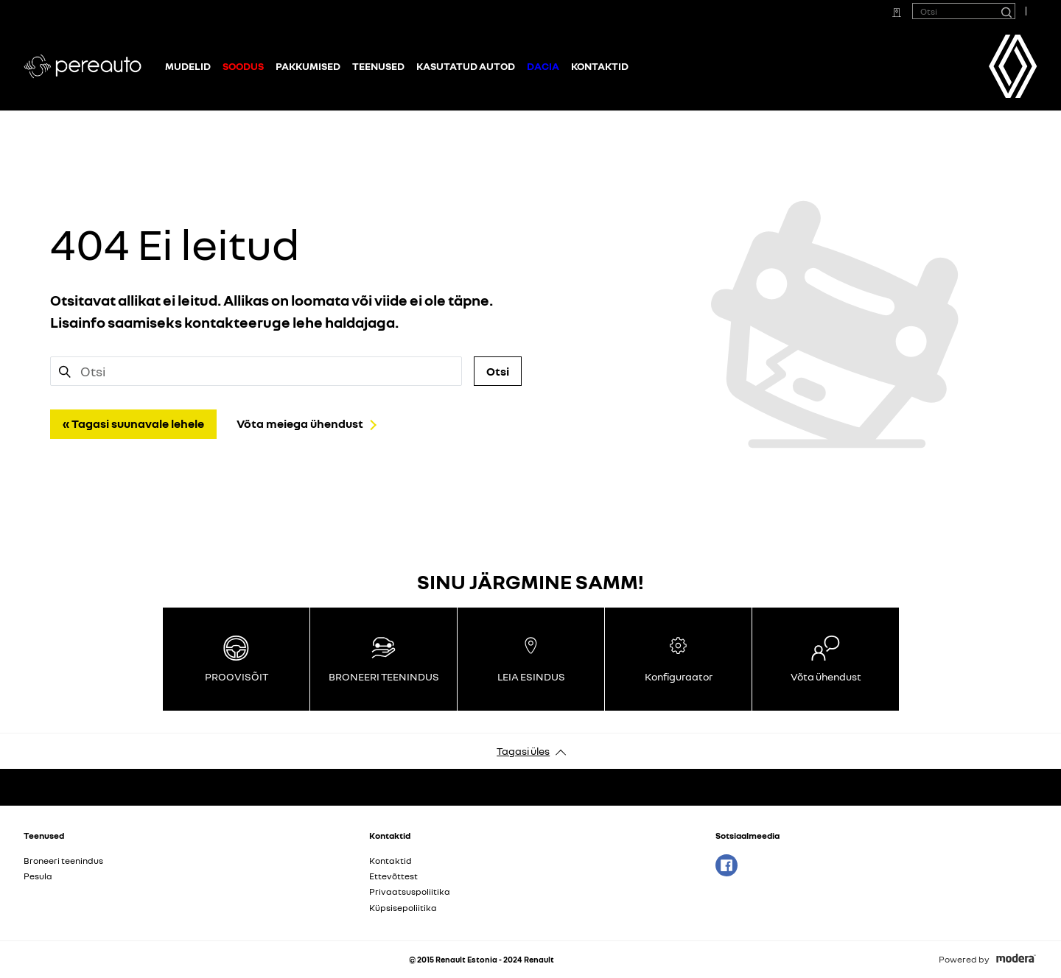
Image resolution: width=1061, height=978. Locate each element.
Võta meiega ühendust (300, 423)
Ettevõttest (393, 876)
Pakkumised (308, 66)
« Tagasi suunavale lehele (133, 423)
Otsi (497, 371)
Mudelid (188, 66)
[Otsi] (1005, 11)
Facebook (726, 865)
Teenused (378, 66)
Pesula (38, 876)
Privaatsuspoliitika (409, 891)
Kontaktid (599, 66)
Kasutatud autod (465, 66)
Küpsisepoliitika (403, 907)
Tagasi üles (523, 751)
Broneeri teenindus (63, 860)
